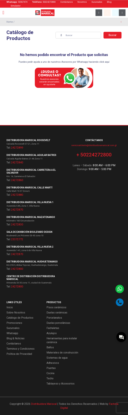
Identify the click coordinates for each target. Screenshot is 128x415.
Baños (50, 347)
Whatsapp (12, 333)
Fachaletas (52, 328)
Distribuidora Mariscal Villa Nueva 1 (29, 202)
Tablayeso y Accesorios (60, 383)
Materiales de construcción (62, 352)
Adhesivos (52, 362)
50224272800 (44, 2)
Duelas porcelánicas (58, 322)
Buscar (112, 35)
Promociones (14, 322)
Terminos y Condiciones (20, 348)
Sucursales (97, 2)
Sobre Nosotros (15, 312)
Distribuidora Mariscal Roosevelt (28, 140)
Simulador (15, 6)
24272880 (17, 194)
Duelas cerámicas (56, 312)
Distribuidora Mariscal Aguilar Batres (31, 155)
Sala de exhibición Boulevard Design (29, 232)
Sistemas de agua (57, 357)
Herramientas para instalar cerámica (61, 340)
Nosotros (82, 2)
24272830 (17, 224)
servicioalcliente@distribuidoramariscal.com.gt (94, 145)
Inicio (9, 307)
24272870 (17, 209)
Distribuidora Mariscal (44, 403)
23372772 (17, 239)
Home (9, 22)
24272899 (17, 147)
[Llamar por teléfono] (119, 302)
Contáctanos (66, 2)
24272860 (17, 180)
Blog (109, 2)
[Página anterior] (121, 22)
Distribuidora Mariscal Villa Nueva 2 (29, 246)
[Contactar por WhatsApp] (119, 289)
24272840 (17, 162)
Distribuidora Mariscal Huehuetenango (32, 261)
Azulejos (51, 333)
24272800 (17, 268)
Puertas (51, 368)
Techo (50, 378)
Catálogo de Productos (19, 317)
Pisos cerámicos (56, 307)
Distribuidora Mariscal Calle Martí (29, 187)
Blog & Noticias (15, 338)
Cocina (50, 373)
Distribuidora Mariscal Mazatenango (30, 217)
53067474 (16, 2)
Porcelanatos (54, 317)
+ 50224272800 (94, 155)
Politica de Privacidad (19, 353)
